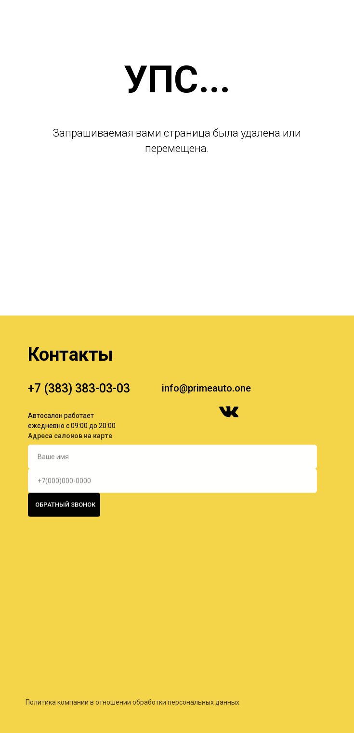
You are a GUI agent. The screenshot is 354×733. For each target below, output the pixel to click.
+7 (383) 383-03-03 (79, 388)
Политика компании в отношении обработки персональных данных (132, 717)
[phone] (172, 472)
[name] (172, 448)
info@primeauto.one (206, 388)
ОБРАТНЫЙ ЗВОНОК (65, 496)
